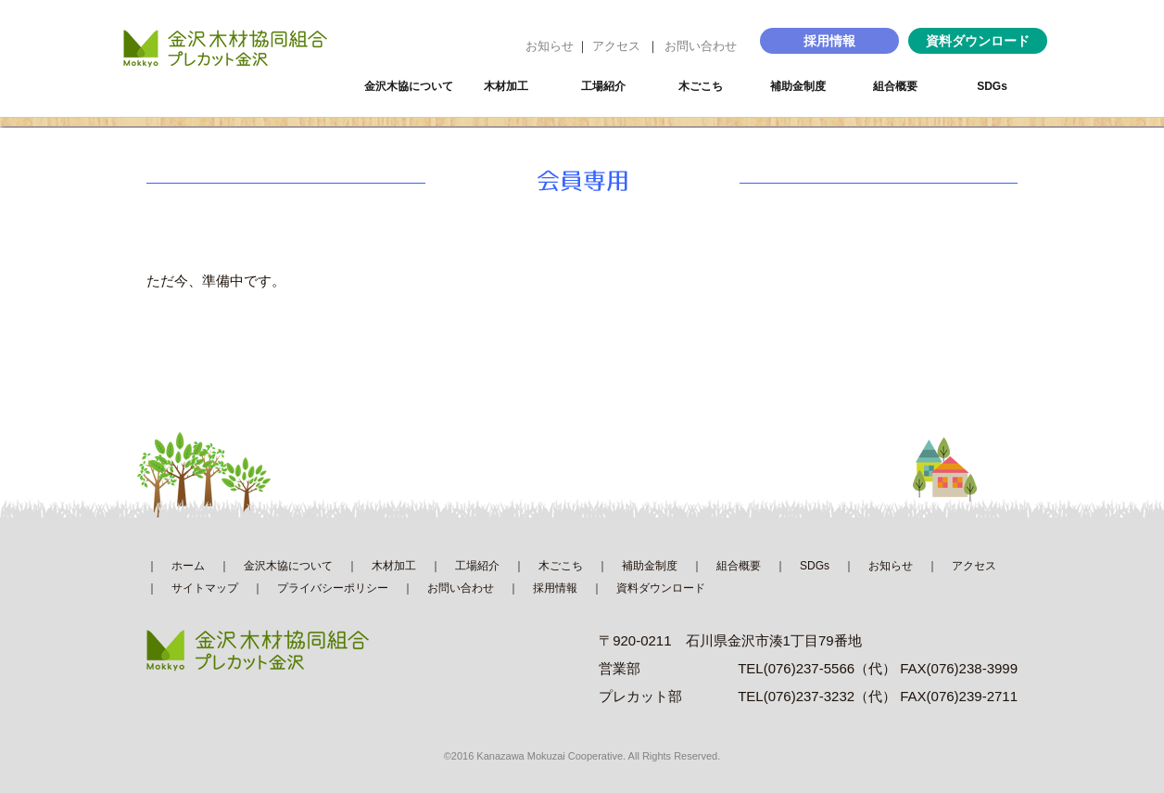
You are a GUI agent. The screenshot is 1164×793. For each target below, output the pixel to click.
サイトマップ (204, 588)
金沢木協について (408, 86)
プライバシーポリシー (332, 588)
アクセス (616, 46)
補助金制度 (798, 86)
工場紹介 (603, 86)
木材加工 (506, 86)
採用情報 (829, 40)
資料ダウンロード (978, 40)
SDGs (992, 86)
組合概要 (895, 86)
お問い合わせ (700, 46)
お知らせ (549, 46)
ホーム (188, 565)
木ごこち (700, 86)
